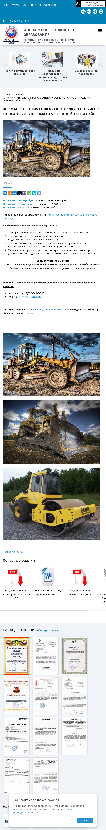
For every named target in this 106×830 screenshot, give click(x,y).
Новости (20, 94)
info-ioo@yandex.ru (45, 4)
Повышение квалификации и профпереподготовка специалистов (53, 75)
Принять (85, 820)
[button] (5, 65)
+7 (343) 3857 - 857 (17, 21)
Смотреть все (47, 630)
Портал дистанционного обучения (19, 72)
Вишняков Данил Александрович (49, 309)
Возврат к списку (13, 552)
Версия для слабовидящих (94, 3)
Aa (78, 3)
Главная (7, 94)
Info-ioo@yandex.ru (30, 296)
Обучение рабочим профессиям (87, 72)
